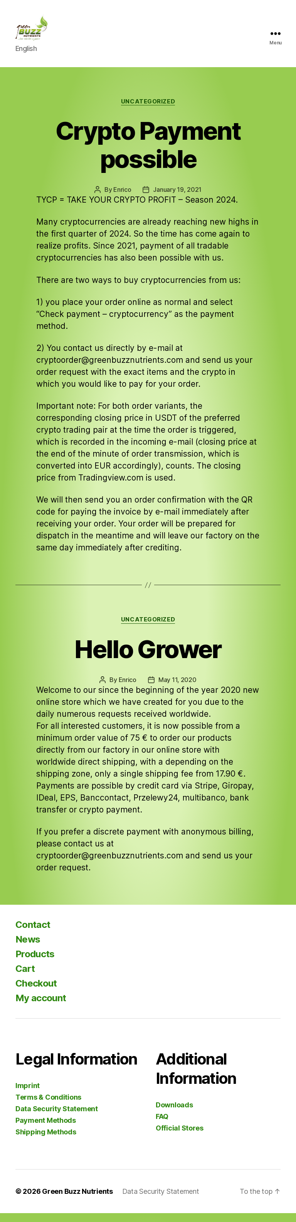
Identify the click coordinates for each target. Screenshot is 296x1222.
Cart (25, 977)
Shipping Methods (45, 1141)
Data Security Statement (56, 1118)
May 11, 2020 (177, 688)
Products (35, 962)
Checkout (36, 992)
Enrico (122, 199)
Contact (32, 933)
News (27, 948)
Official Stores (180, 1137)
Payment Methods (45, 1129)
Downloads (174, 1114)
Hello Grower (147, 658)
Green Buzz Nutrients (77, 1200)
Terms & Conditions (48, 1106)
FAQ (162, 1125)
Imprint (27, 1094)
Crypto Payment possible (148, 154)
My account (40, 1006)
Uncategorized (148, 110)
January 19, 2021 (177, 199)
